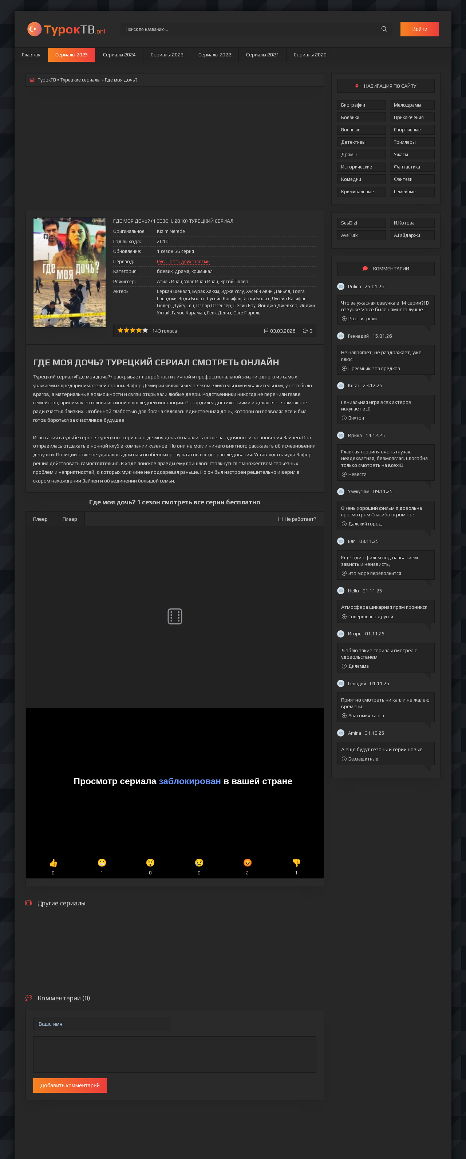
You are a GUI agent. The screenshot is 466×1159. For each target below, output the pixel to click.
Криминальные (357, 191)
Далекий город (362, 523)
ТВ (74, 29)
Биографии (353, 105)
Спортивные (407, 129)
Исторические (356, 167)
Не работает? (297, 519)
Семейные (405, 191)
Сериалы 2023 (167, 54)
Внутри (353, 418)
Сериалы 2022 (214, 54)
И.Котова (404, 223)
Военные (350, 129)
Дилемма (355, 666)
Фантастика (407, 167)
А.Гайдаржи (407, 235)
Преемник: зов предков (371, 368)
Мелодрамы (407, 105)
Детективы (353, 142)
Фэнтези (403, 179)
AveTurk (349, 235)
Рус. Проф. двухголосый (183, 261)
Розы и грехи (359, 318)
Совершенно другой (367, 616)
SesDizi (349, 223)
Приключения (409, 117)
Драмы (349, 154)
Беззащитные (360, 759)
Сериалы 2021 (262, 54)
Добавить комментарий (70, 1085)
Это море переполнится (371, 573)
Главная (31, 54)
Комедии (351, 179)
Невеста (354, 474)
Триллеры (405, 142)
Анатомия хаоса (363, 715)
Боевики (350, 117)
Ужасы (401, 154)
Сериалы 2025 (71, 54)
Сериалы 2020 (310, 54)
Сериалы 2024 (119, 54)
